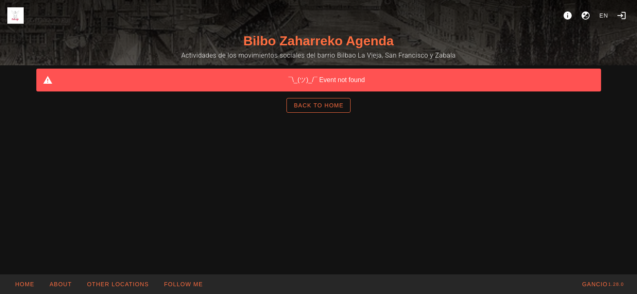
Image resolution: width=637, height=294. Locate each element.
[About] (568, 15)
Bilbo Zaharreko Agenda (318, 40)
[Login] (621, 15)
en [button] (603, 15)
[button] (117, 284)
